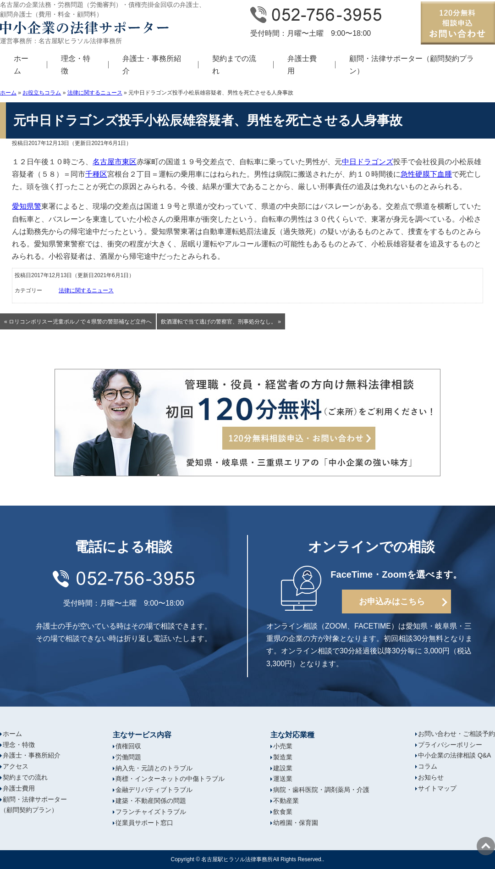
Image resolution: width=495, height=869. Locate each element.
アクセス (15, 766)
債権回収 (128, 746)
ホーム (21, 65)
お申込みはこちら (392, 601)
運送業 (282, 778)
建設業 (282, 768)
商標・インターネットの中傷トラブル (170, 778)
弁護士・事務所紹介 (151, 65)
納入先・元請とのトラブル (154, 768)
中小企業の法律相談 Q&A (454, 755)
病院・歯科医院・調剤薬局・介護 (321, 789)
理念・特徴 (75, 65)
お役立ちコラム (41, 92)
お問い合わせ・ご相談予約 (456, 733)
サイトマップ (437, 788)
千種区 (96, 174)
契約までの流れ (234, 65)
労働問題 (128, 757)
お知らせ (431, 777)
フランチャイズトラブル (151, 811)
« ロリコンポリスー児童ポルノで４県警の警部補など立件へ (78, 321)
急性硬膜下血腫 (426, 174)
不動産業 (286, 800)
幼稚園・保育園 (295, 822)
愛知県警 (26, 206)
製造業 (282, 757)
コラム (427, 766)
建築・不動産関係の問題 (151, 800)
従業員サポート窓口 (144, 822)
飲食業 (282, 811)
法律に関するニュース (94, 92)
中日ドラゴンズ (367, 162)
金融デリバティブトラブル (154, 789)
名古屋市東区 (115, 162)
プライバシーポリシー (450, 744)
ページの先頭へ (486, 846)
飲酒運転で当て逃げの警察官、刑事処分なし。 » (221, 321)
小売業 (282, 746)
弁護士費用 (302, 65)
